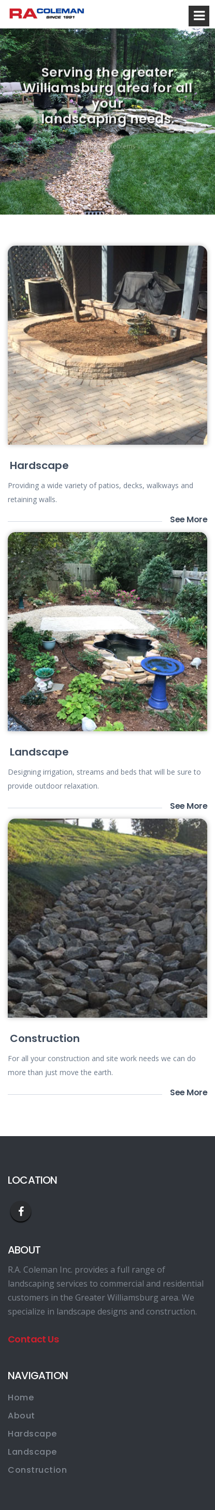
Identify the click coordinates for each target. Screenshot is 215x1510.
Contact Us (33, 1339)
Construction (45, 1038)
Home (21, 1397)
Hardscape (39, 465)
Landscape (39, 752)
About (21, 1416)
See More (188, 519)
